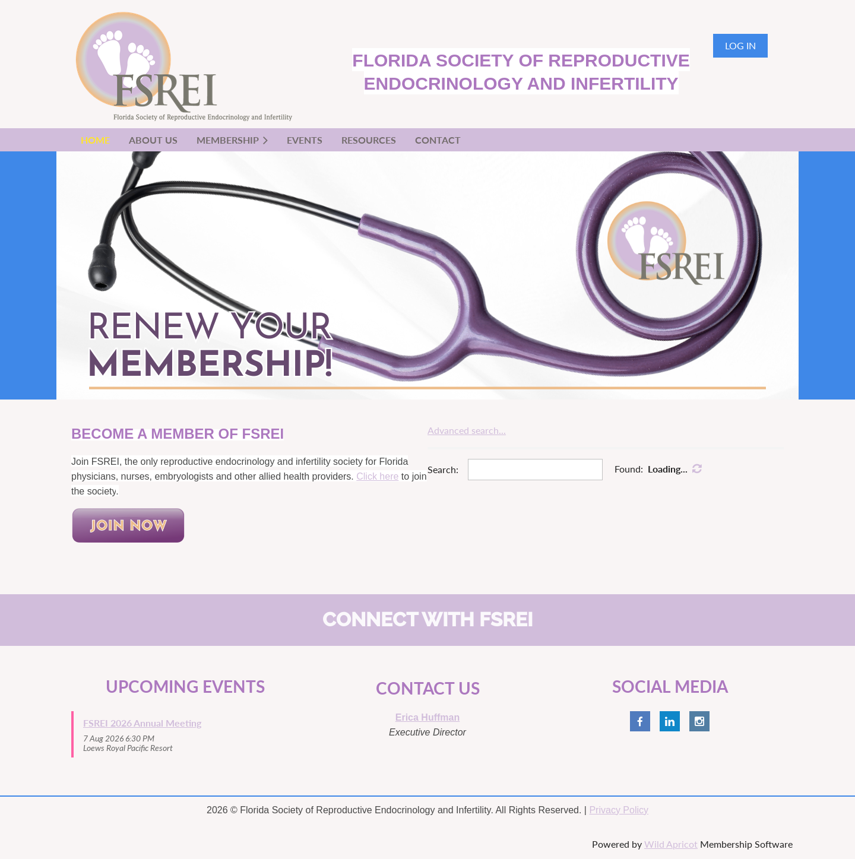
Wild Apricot (671, 844)
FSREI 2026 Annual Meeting (142, 722)
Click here (377, 476)
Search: (443, 469)
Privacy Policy (618, 810)
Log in (740, 45)
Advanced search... (467, 430)
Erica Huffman (427, 717)
